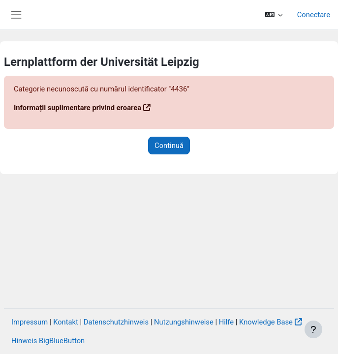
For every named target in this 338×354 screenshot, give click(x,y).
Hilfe (226, 322)
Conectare (313, 14)
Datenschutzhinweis (116, 322)
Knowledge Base (266, 322)
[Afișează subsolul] (313, 329)
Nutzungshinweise (184, 322)
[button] (273, 15)
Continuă (169, 145)
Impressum (29, 322)
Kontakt (65, 322)
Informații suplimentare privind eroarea (77, 107)
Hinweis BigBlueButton (48, 340)
